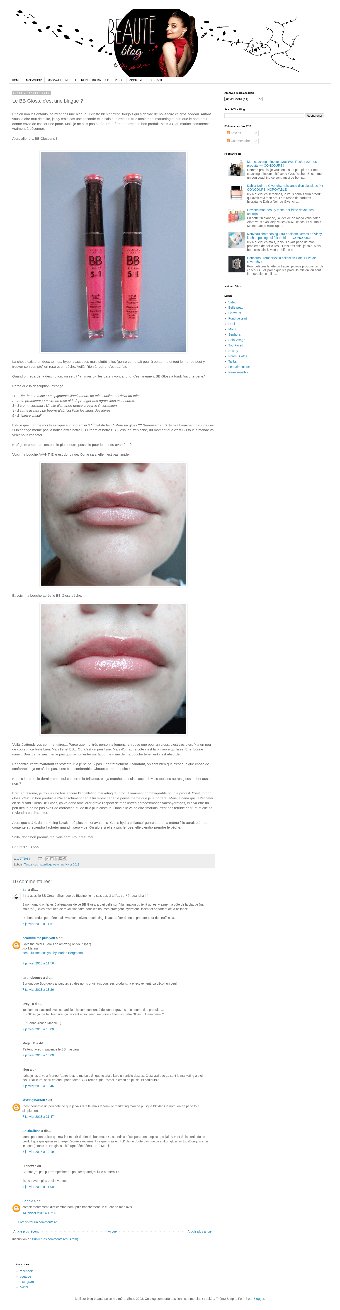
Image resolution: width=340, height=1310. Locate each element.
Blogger (258, 1298)
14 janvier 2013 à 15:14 (39, 1213)
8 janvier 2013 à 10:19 (38, 1152)
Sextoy (233, 351)
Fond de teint (237, 318)
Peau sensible (238, 372)
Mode (232, 329)
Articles (234, 133)
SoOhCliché (31, 1131)
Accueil (113, 1231)
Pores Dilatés (237, 356)
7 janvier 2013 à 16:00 (38, 1029)
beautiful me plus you (38, 938)
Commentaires (239, 141)
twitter (24, 1287)
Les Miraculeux (239, 367)
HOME (16, 80)
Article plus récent (26, 1231)
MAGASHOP (34, 80)
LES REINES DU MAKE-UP (92, 80)
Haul (231, 324)
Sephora (234, 334)
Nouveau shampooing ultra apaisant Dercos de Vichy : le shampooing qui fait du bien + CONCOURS (285, 236)
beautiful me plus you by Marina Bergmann (52, 953)
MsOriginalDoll (33, 1100)
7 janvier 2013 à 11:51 (38, 924)
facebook (26, 1271)
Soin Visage (236, 340)
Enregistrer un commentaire (37, 1222)
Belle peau (235, 307)
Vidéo (232, 302)
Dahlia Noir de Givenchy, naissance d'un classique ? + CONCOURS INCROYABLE (285, 187)
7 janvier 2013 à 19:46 (38, 1086)
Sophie (27, 1201)
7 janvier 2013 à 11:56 (38, 963)
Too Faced (235, 345)
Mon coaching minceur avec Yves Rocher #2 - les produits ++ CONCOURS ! (282, 163)
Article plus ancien (200, 1231)
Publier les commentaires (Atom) (55, 1239)
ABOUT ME (136, 80)
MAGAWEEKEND (58, 80)
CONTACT (155, 80)
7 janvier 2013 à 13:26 (38, 989)
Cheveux (234, 313)
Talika (232, 361)
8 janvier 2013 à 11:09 (38, 1187)
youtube (25, 1276)
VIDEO (119, 80)
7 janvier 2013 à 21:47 (38, 1116)
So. (24, 890)
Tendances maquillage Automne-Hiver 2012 (51, 864)
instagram (27, 1282)
